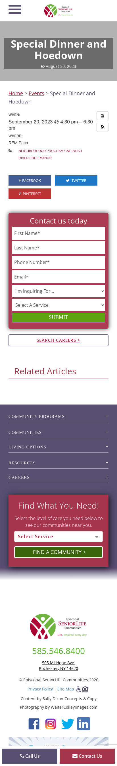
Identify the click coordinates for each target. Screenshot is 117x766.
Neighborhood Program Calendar (50, 151)
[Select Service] (58, 536)
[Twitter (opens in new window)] (67, 723)
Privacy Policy (40, 689)
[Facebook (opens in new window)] (34, 723)
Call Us (30, 756)
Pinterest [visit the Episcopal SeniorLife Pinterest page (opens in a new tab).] (30, 193)
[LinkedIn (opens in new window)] (83, 723)
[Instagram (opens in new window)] (50, 723)
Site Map (65, 689)
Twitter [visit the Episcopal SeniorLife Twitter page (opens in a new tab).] (76, 180)
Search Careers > (58, 340)
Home (16, 93)
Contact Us (87, 756)
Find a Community (57, 551)
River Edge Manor (35, 158)
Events (36, 93)
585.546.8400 (58, 651)
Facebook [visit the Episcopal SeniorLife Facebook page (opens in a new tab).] (30, 180)
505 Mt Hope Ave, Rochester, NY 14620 (58, 665)
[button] (102, 127)
